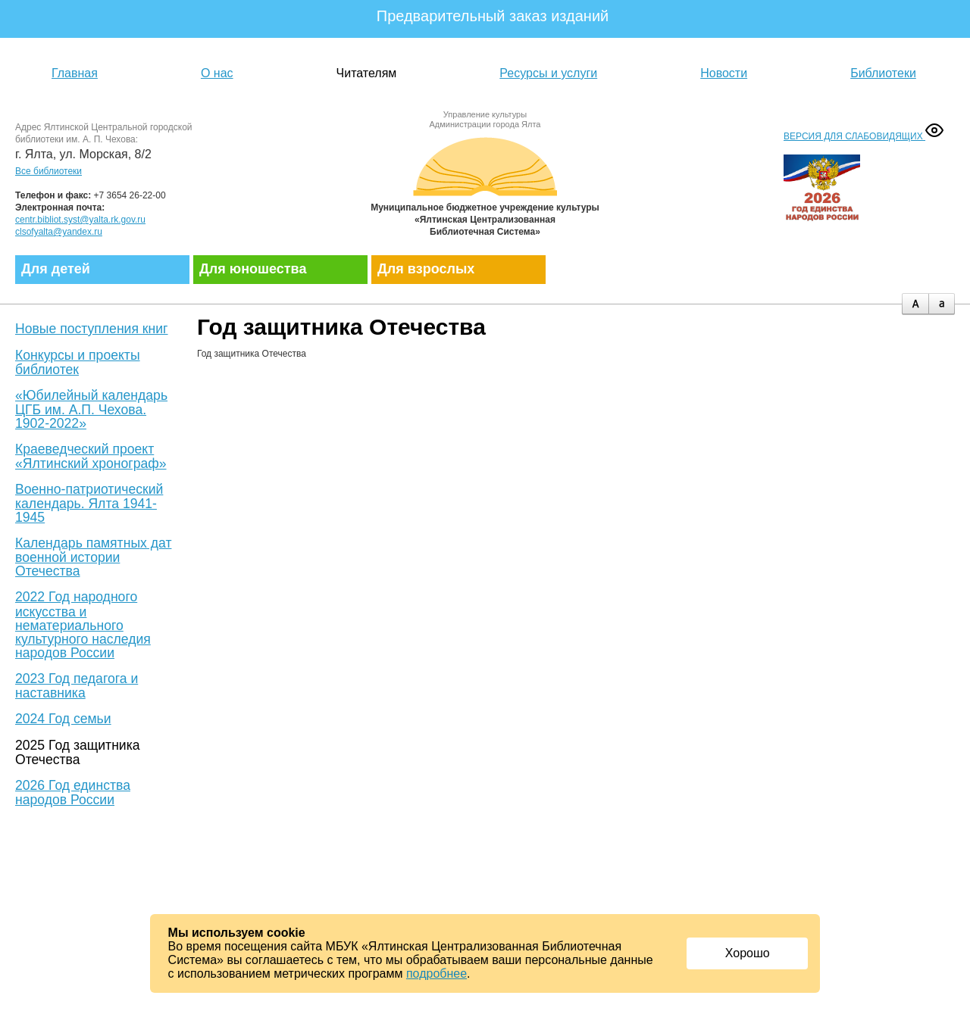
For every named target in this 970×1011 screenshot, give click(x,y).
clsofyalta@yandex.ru (58, 231)
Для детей (55, 268)
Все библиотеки (48, 171)
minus (941, 304)
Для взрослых (425, 268)
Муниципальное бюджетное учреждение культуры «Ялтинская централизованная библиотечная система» (485, 183)
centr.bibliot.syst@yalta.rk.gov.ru (80, 219)
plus (915, 304)
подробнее (436, 973)
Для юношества (252, 268)
